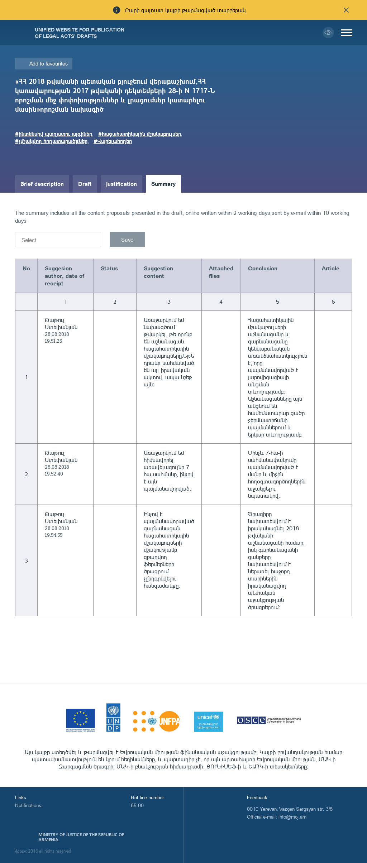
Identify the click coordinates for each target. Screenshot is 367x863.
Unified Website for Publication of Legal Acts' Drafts (79, 32)
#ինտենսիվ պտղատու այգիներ (53, 133)
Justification (121, 183)
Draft (85, 183)
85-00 (137, 805)
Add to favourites (48, 63)
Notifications (28, 805)
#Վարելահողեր (113, 140)
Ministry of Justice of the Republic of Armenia (81, 837)
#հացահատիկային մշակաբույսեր (139, 133)
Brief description (42, 183)
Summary (163, 183)
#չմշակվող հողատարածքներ (51, 140)
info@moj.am (292, 817)
